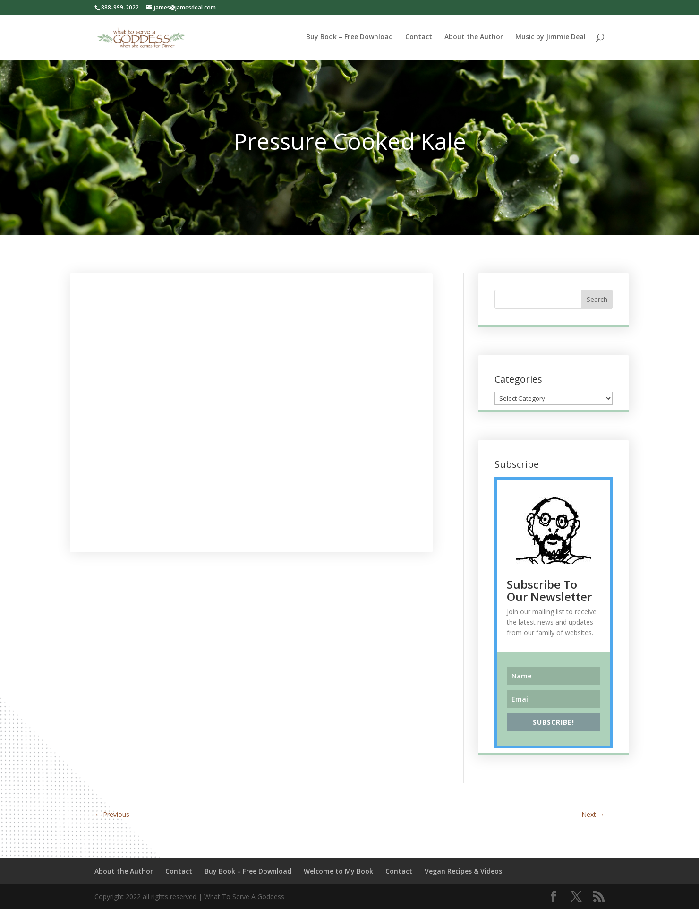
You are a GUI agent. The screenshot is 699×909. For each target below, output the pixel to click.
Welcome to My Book (338, 870)
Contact (418, 37)
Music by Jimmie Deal (550, 37)
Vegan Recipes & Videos (463, 870)
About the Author (473, 37)
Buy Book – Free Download (349, 37)
